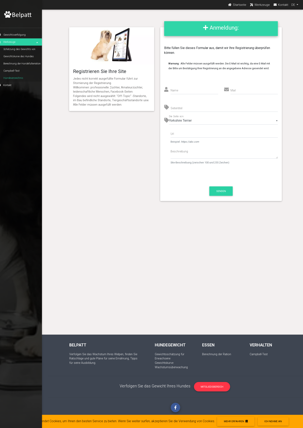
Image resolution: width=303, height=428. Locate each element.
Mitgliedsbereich (212, 386)
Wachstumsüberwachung (171, 367)
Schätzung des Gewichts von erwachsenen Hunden (25, 50)
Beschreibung (179, 151)
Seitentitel (176, 108)
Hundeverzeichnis (19, 77)
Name (174, 90)
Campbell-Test (17, 70)
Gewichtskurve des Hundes (24, 56)
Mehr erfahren (236, 421)
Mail (233, 90)
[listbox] (223, 121)
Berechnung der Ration (216, 354)
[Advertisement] (175, 272)
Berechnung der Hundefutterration (28, 63)
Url (172, 133)
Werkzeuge (24, 42)
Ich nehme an (273, 421)
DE (293, 6)
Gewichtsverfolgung (18, 34)
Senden (221, 191)
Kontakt (10, 85)
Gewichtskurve (164, 363)
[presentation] (204, 177)
